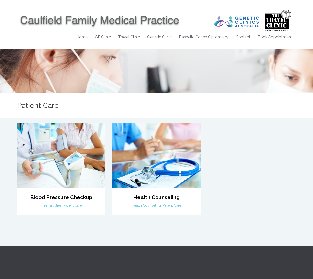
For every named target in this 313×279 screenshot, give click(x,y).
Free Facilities (51, 205)
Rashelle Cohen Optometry (203, 37)
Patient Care (72, 205)
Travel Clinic (129, 37)
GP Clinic (103, 37)
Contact (243, 37)
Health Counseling (156, 197)
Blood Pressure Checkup (61, 197)
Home (82, 37)
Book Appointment (275, 37)
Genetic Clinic (159, 37)
